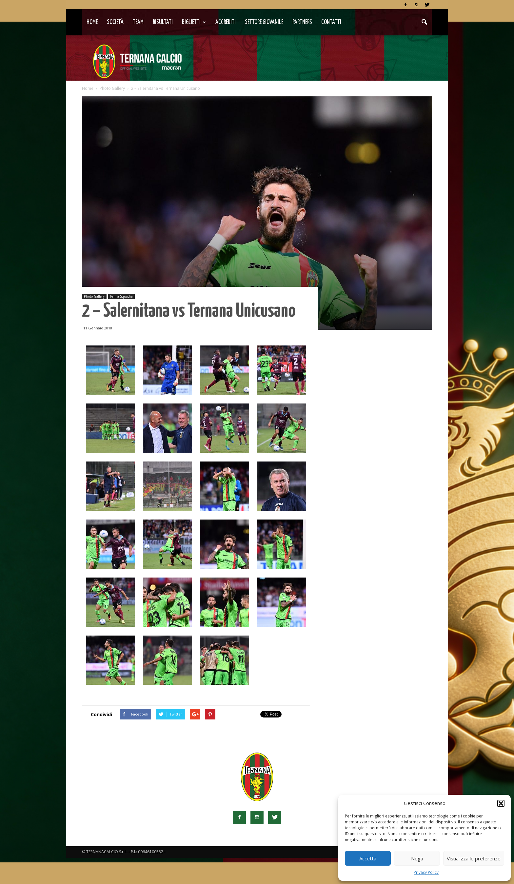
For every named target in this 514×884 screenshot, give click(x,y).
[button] (501, 803)
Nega (417, 858)
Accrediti (225, 22)
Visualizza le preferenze (474, 858)
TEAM (138, 22)
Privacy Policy (426, 872)
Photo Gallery (94, 322)
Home (92, 22)
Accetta (367, 858)
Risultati (163, 22)
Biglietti (194, 22)
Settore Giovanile (264, 22)
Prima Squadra (121, 322)
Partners (302, 22)
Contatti (331, 22)
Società (115, 22)
